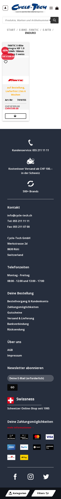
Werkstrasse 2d (17, 243)
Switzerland (15, 255)
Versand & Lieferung (20, 318)
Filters (43, 493)
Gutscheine (14, 312)
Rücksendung (16, 329)
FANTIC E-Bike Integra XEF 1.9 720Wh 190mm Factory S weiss (15, 50)
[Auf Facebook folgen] (15, 477)
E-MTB (47, 30)
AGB (10, 350)
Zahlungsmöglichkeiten (23, 307)
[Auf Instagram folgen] (30, 477)
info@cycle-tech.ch (19, 215)
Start (11, 30)
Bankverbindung (18, 324)
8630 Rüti (13, 249)
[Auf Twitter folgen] (46, 477)
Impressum (14, 355)
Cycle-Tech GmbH (18, 238)
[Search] (54, 20)
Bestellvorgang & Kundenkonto (27, 301)
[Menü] (51, 8)
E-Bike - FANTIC (29, 30)
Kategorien (17, 493)
